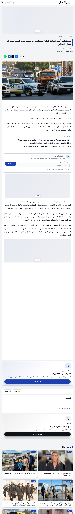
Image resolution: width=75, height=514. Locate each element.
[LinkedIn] (9, 56)
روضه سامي (69, 51)
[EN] (8, 2)
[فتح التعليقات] (8, 391)
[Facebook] (16, 56)
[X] (12, 56)
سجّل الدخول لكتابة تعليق (64, 408)
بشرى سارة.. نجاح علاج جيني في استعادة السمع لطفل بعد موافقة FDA (46, 146)
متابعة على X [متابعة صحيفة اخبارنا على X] (37, 434)
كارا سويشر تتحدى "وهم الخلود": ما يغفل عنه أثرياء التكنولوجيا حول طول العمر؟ (43, 140)
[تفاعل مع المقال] (17, 391)
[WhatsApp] (5, 56)
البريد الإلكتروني (64, 162)
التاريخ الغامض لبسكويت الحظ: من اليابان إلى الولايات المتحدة (49, 143)
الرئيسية (67, 36)
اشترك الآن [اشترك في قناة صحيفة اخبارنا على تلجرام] (37, 381)
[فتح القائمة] (72, 2)
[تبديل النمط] (13, 2)
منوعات (60, 36)
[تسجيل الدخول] (2, 2)
